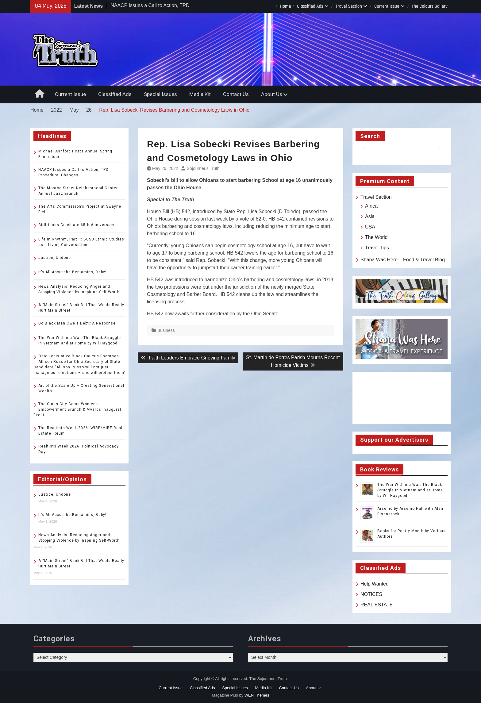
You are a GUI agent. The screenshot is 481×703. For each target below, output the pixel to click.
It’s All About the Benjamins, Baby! (72, 272)
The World (376, 237)
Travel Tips (377, 247)
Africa (371, 206)
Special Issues (160, 94)
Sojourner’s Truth (203, 168)
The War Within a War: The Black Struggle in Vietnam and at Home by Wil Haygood (410, 490)
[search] (396, 154)
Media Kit (200, 94)
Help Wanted (374, 583)
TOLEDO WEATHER (402, 398)
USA (370, 226)
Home (285, 6)
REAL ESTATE (376, 604)
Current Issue (386, 6)
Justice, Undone (54, 257)
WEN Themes (256, 695)
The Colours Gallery (430, 6)
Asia (370, 216)
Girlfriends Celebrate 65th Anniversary (76, 225)
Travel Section (349, 6)
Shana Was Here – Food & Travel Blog (402, 259)
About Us (271, 94)
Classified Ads (310, 6)
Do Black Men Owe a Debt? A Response (77, 323)
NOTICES (371, 594)
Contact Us (236, 94)
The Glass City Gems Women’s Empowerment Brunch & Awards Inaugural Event (77, 409)
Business (166, 330)
